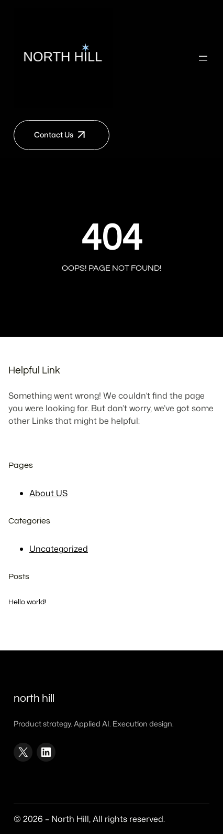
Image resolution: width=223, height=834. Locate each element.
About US (48, 493)
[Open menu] (203, 58)
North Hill (34, 698)
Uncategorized (58, 548)
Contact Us (53, 135)
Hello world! (27, 602)
